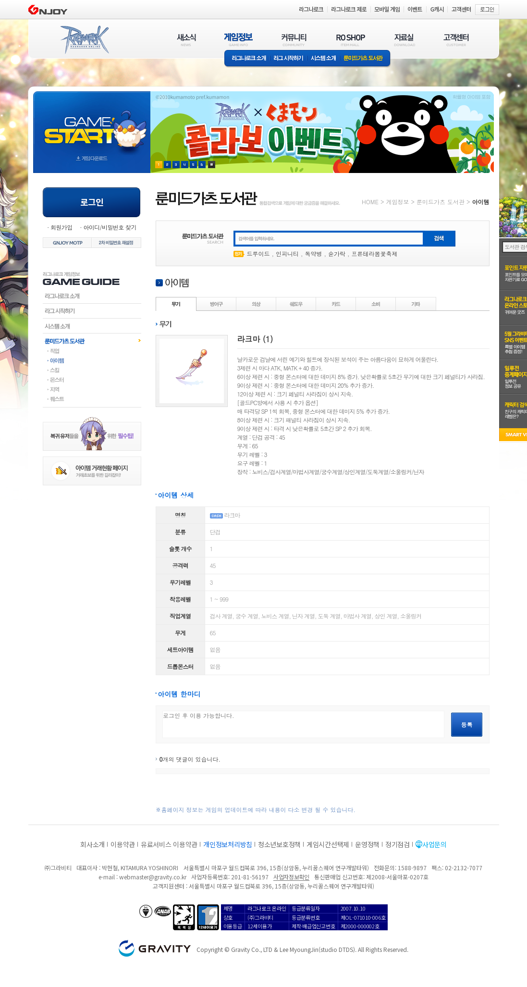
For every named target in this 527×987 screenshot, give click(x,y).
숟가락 (336, 253)
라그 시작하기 (288, 59)
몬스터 (92, 379)
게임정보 (397, 201)
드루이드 (258, 253)
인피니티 (287, 253)
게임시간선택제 (327, 844)
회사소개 (92, 844)
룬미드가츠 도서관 (365, 59)
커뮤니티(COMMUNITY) (294, 39)
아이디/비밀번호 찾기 (109, 227)
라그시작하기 (92, 311)
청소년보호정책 (279, 844)
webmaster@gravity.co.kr (152, 877)
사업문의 (434, 844)
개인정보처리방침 (227, 844)
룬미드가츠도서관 (92, 340)
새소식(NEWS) (186, 39)
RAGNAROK (84, 39)
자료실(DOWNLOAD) (404, 39)
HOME (370, 201)
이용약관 (122, 844)
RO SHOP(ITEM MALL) (350, 39)
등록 (467, 724)
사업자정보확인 (291, 877)
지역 (92, 389)
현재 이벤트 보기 (211, 164)
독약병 (313, 253)
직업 (92, 351)
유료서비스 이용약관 (169, 844)
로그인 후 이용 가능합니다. (303, 724)
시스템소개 (323, 59)
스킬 (92, 370)
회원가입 (61, 227)
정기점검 (397, 844)
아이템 (92, 360)
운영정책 (367, 844)
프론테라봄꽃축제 (375, 253)
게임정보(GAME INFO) (238, 39)
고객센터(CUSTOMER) (456, 39)
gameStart (91, 123)
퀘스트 (92, 399)
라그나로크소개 (247, 59)
